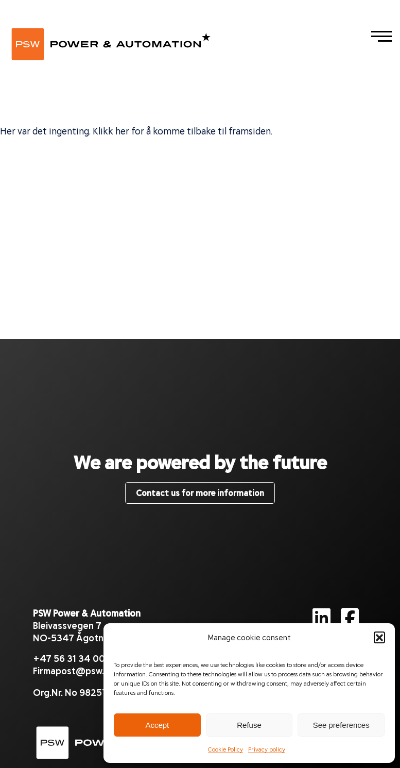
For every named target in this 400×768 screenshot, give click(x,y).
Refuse (249, 725)
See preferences (341, 725)
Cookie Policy (225, 749)
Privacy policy (266, 749)
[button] (379, 637)
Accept (157, 725)
